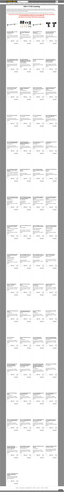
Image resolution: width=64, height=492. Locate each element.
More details (16, 43)
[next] (57, 3)
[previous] (56, 3)
